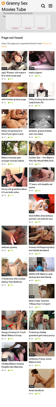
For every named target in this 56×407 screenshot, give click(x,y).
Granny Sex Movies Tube (14, 6)
